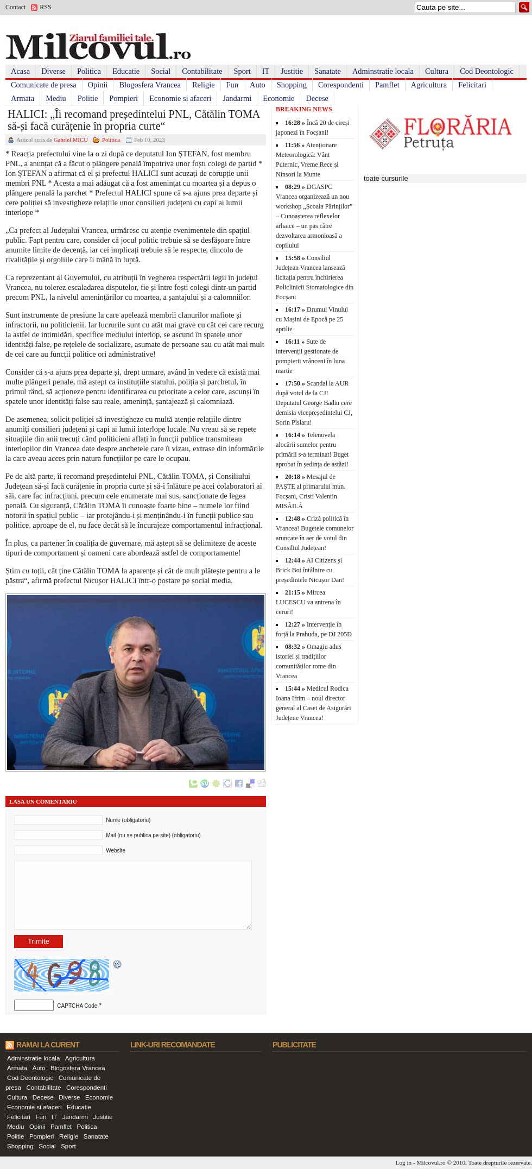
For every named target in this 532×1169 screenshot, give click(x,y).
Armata (22, 98)
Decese (317, 98)
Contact (15, 7)
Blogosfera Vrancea (150, 84)
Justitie (292, 71)
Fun (232, 84)
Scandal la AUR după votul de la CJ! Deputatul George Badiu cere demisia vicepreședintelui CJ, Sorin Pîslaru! (314, 403)
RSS (45, 7)
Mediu (56, 98)
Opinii (98, 84)
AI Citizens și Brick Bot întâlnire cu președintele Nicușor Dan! (310, 570)
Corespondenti (341, 84)
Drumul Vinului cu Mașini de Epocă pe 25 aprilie (312, 319)
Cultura (436, 71)
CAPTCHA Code (77, 1006)
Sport (242, 71)
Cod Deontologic (487, 71)
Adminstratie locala (383, 71)
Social (160, 71)
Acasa (20, 71)
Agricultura (429, 84)
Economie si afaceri (180, 98)
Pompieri (123, 98)
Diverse (53, 71)
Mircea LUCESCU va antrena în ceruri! (308, 602)
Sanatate (327, 71)
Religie (203, 84)
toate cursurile (386, 178)
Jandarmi (237, 98)
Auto (257, 84)
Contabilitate (202, 71)
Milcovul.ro (430, 1162)
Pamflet (387, 84)
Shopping (292, 84)
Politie (88, 98)
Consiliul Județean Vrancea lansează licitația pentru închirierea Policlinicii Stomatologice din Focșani (314, 277)
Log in (404, 1162)
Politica (89, 71)
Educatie (126, 71)
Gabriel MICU (71, 139)
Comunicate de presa (44, 84)
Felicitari (472, 84)
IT (266, 71)
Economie (278, 98)
